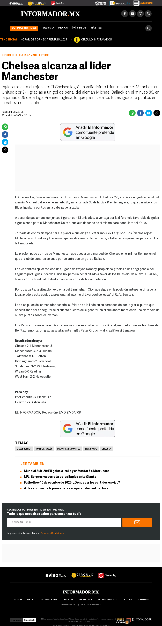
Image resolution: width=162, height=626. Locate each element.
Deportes (8, 55)
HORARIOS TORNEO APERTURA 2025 (43, 39)
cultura (127, 600)
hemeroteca (68, 605)
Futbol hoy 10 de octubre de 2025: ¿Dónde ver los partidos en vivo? (72, 482)
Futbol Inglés (44, 449)
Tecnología (85, 600)
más (96, 28)
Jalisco (48, 28)
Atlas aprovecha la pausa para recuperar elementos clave (66, 488)
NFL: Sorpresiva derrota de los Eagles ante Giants (60, 477)
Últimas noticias (24, 28)
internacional (49, 600)
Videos (79, 27)
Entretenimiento (107, 600)
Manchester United (68, 449)
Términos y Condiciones (51, 533)
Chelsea (106, 449)
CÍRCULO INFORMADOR (96, 39)
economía (143, 600)
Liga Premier (24, 449)
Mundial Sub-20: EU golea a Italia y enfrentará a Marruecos (66, 471)
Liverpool (91, 449)
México (63, 28)
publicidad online (91, 605)
